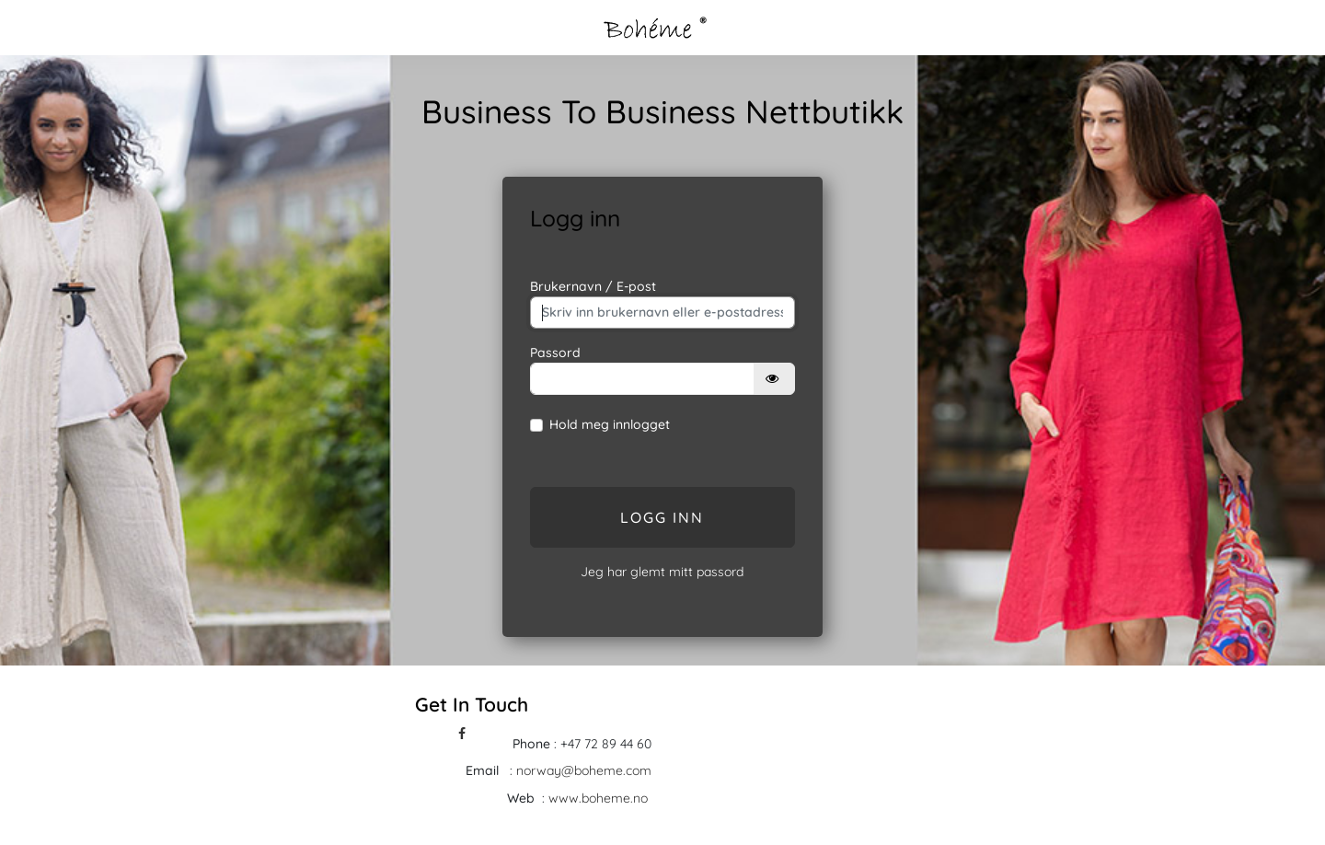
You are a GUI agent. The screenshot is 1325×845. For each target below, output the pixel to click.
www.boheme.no (599, 798)
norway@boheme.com (583, 770)
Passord (555, 352)
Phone (531, 743)
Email (482, 770)
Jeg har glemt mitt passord (662, 571)
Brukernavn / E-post (593, 286)
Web (521, 798)
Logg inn (662, 517)
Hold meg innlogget (609, 424)
